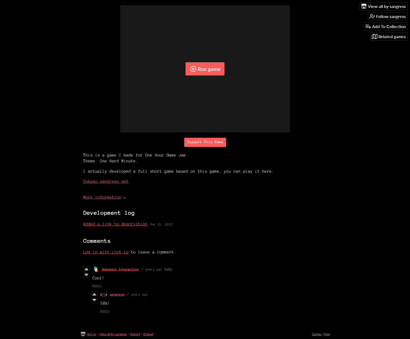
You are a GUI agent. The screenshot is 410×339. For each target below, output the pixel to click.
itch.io (91, 334)
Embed (148, 334)
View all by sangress (113, 334)
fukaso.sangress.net (106, 181)
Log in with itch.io (106, 252)
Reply (97, 285)
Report (135, 334)
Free (327, 334)
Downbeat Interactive (120, 269)
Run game (205, 69)
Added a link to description (115, 224)
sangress (117, 294)
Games (316, 334)
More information (104, 197)
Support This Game (205, 142)
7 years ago (152, 269)
